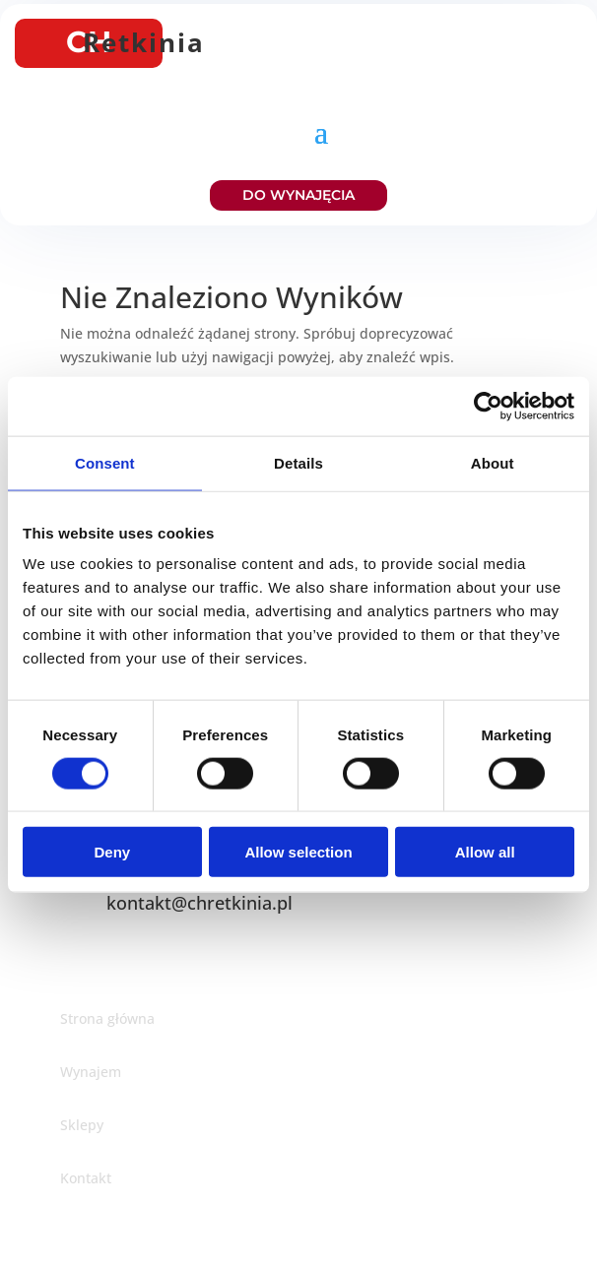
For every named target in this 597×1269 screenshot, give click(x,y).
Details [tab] (298, 462)
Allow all (485, 852)
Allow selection (298, 852)
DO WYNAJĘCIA (298, 195)
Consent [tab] (105, 462)
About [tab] (492, 462)
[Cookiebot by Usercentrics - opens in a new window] (488, 405)
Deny (112, 852)
